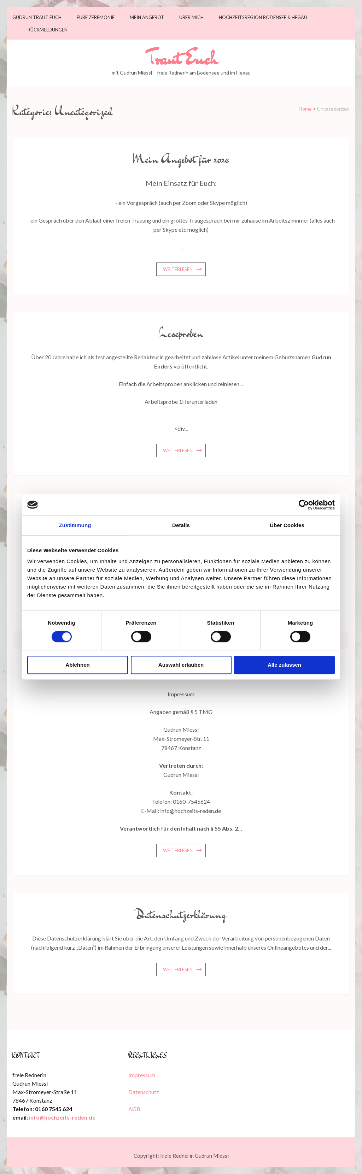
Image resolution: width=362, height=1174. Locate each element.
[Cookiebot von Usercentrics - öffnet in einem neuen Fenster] (304, 505)
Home (305, 109)
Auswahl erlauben (181, 665)
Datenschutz (143, 1092)
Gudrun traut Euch (37, 17)
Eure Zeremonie (96, 17)
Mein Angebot (147, 17)
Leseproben (181, 333)
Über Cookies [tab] (287, 525)
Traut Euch (181, 58)
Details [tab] (181, 525)
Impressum (141, 1075)
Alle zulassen (284, 665)
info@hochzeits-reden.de (62, 1117)
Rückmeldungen (48, 30)
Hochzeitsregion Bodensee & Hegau (263, 17)
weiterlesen (178, 269)
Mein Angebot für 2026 (181, 158)
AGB (134, 1108)
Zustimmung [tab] (75, 525)
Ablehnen (77, 665)
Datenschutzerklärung (181, 914)
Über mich (191, 17)
